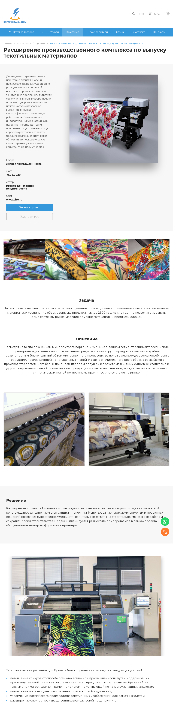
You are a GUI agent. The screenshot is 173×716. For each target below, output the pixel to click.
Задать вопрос (29, 216)
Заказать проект (29, 207)
